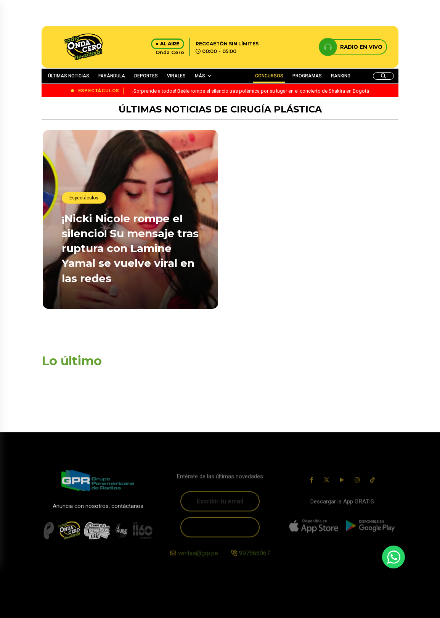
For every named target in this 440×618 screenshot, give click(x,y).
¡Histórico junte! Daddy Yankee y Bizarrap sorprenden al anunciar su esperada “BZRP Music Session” (300, 200)
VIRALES (176, 76)
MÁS (200, 76)
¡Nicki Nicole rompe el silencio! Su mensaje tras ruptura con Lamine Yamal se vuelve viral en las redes (130, 248)
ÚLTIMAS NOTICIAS (68, 76)
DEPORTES (146, 76)
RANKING (340, 76)
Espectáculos (83, 198)
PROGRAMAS (307, 76)
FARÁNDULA (111, 76)
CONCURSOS (269, 76)
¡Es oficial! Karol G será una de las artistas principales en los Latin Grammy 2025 (298, 294)
